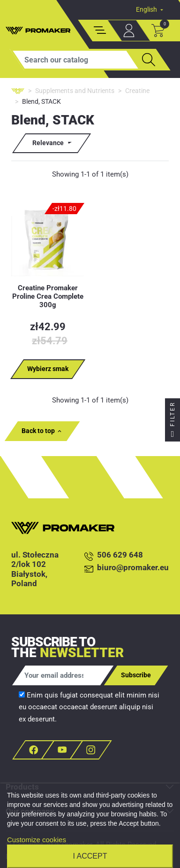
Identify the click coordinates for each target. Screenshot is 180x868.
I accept (90, 856)
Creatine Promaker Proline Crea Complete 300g (47, 296)
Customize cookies (36, 840)
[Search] (75, 60)
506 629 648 (113, 555)
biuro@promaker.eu (126, 568)
